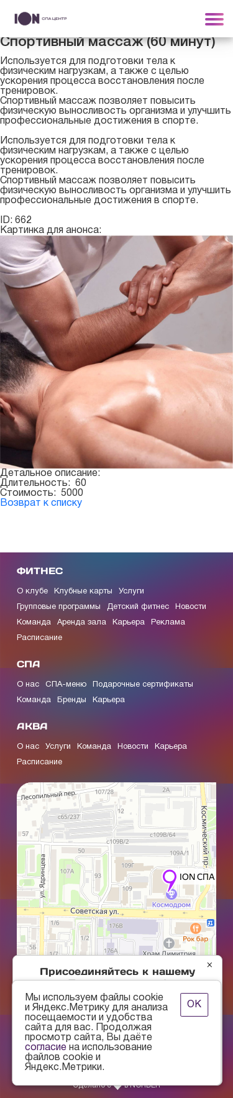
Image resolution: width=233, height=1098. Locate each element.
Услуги (131, 591)
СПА (28, 664)
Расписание (39, 638)
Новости (190, 607)
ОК (194, 1004)
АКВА (32, 726)
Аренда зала (81, 622)
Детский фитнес (138, 607)
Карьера (128, 622)
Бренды (71, 700)
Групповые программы (59, 607)
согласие (45, 1047)
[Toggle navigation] (214, 18)
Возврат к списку (41, 503)
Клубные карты (83, 591)
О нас (28, 685)
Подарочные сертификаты (143, 685)
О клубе (32, 591)
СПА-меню (65, 685)
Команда (34, 622)
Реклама (168, 622)
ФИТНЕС (40, 571)
